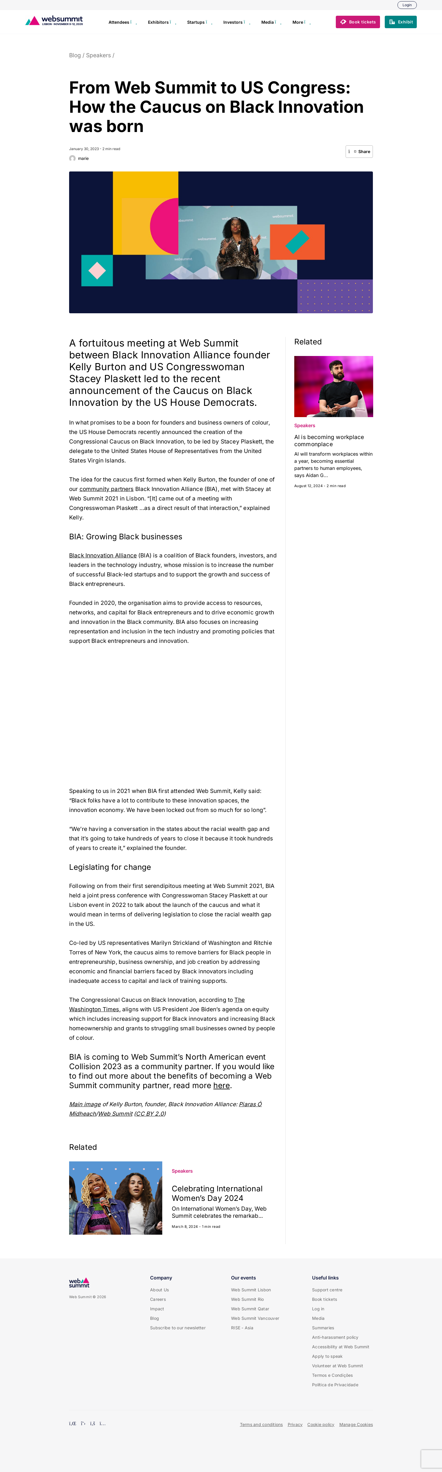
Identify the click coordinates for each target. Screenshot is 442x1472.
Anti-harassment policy (335, 1337)
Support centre (327, 1289)
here (221, 1085)
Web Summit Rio (247, 1299)
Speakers (98, 55)
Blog (75, 55)
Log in (318, 1308)
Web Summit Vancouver (255, 1318)
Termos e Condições (332, 1375)
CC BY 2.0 (149, 1113)
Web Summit (115, 1113)
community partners (107, 489)
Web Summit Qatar (250, 1308)
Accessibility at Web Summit (340, 1346)
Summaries (323, 1327)
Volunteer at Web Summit (337, 1365)
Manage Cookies (356, 1424)
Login (407, 5)
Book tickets (324, 1299)
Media (318, 1318)
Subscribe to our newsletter (178, 1327)
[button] (358, 22)
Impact (157, 1308)
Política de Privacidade (335, 1384)
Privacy (295, 1424)
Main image (85, 1104)
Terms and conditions (261, 1424)
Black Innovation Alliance (103, 555)
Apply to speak (327, 1356)
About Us (159, 1289)
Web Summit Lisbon (251, 1289)
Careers (158, 1299)
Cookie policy (320, 1424)
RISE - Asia (242, 1327)
